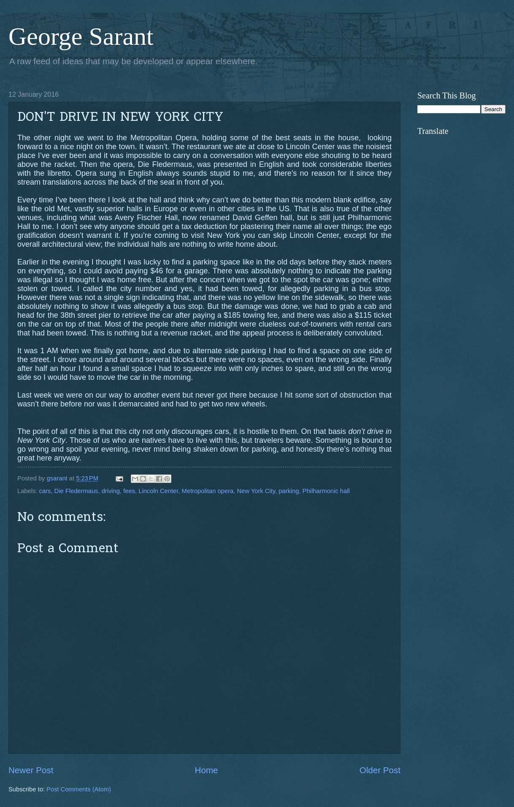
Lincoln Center (158, 491)
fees (129, 491)
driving (111, 491)
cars (45, 491)
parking (289, 491)
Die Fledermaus (76, 491)
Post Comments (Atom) (78, 789)
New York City (256, 491)
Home (206, 770)
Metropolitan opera (208, 491)
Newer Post (30, 770)
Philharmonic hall (326, 491)
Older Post (380, 770)
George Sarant (81, 36)
